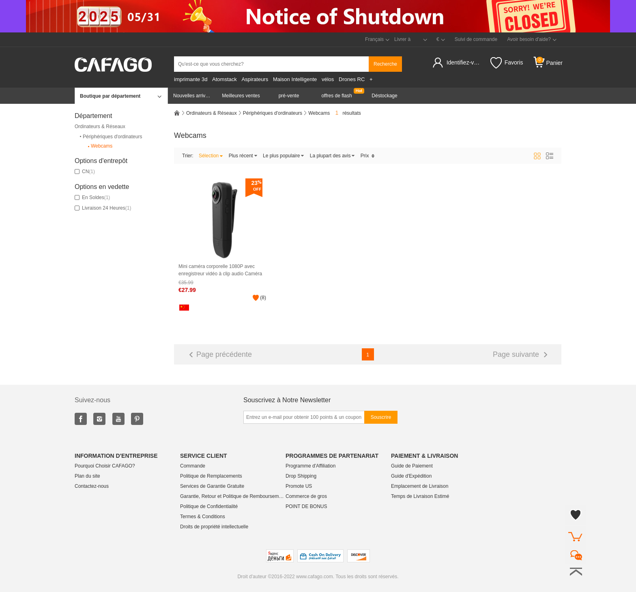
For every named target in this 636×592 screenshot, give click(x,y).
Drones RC (352, 79)
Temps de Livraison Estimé (420, 496)
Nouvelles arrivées (193, 96)
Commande (192, 466)
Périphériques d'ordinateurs (110, 136)
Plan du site (87, 476)
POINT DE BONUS (306, 506)
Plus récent (243, 156)
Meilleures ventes (241, 96)
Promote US (299, 486)
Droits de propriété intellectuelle (214, 527)
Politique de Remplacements (211, 476)
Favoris (506, 63)
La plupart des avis (332, 156)
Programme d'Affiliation (310, 466)
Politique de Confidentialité (209, 506)
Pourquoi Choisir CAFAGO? (105, 466)
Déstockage (384, 96)
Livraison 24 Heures (103, 208)
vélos (328, 79)
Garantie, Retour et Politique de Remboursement (233, 496)
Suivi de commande (476, 39)
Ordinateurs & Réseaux (100, 126)
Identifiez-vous (464, 62)
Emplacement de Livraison (419, 486)
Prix (368, 156)
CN (85, 171)
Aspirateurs (254, 79)
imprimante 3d (190, 79)
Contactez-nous (92, 486)
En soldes (92, 197)
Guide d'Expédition (411, 476)
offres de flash (336, 96)
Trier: (187, 156)
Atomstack (224, 79)
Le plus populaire (283, 156)
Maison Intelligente (295, 79)
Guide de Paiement (412, 466)
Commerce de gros (306, 496)
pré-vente (289, 96)
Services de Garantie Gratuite (212, 486)
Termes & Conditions (202, 516)
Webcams (99, 146)
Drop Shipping (301, 476)
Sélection (211, 156)
